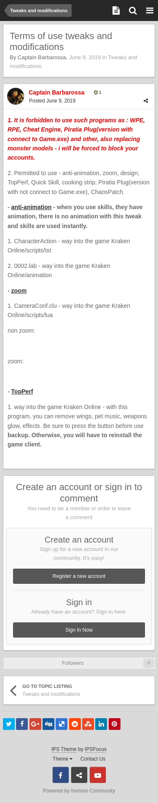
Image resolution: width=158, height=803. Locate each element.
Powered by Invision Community (79, 791)
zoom (19, 290)
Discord (79, 775)
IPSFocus (96, 749)
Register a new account (79, 576)
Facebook (61, 775)
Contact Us (92, 759)
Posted (52, 101)
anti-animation (31, 207)
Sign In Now (79, 630)
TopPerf (22, 391)
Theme (63, 759)
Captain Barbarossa (42, 57)
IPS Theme (64, 749)
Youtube (98, 775)
